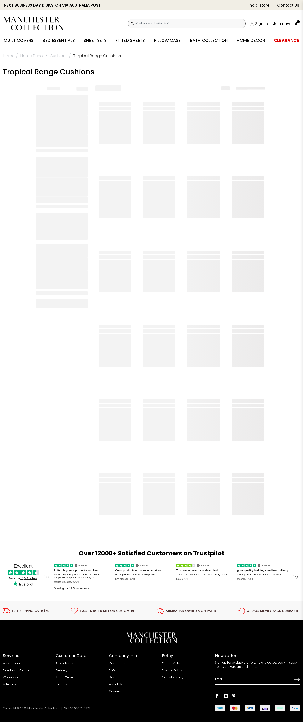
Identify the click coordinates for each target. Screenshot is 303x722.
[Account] (270, 23)
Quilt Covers (18, 40)
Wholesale (11, 677)
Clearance (286, 40)
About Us (116, 684)
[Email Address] (253, 679)
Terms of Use (171, 663)
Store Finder (64, 663)
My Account (12, 663)
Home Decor (251, 40)
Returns (61, 684)
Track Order (64, 677)
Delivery (61, 670)
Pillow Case (167, 40)
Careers (115, 691)
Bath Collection (209, 40)
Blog (112, 677)
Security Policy (172, 677)
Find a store (258, 5)
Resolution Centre (16, 670)
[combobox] (187, 23)
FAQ (112, 670)
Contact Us (288, 5)
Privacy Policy (172, 670)
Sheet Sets (95, 40)
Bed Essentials (59, 40)
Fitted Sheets (130, 40)
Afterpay (9, 684)
